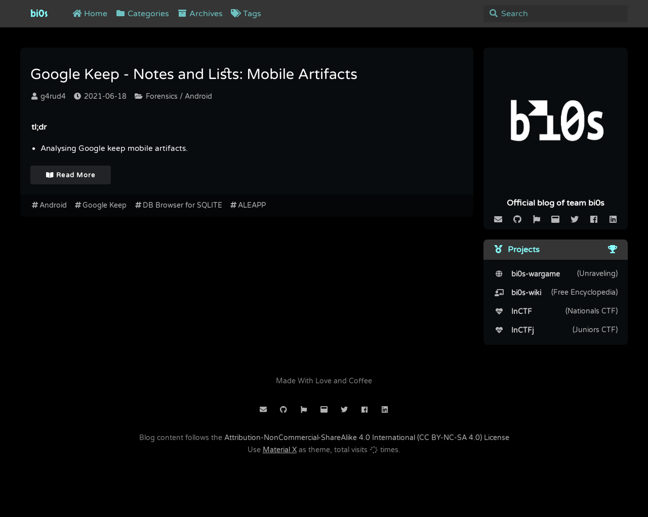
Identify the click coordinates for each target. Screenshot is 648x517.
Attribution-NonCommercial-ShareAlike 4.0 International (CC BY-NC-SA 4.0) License (366, 437)
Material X (280, 450)
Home (89, 14)
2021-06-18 (100, 96)
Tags (246, 14)
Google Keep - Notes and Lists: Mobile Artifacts (193, 75)
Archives (200, 14)
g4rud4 (48, 96)
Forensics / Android (173, 96)
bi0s (39, 13)
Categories (142, 14)
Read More (71, 175)
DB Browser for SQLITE (178, 205)
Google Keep (100, 205)
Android (48, 205)
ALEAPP (247, 205)
